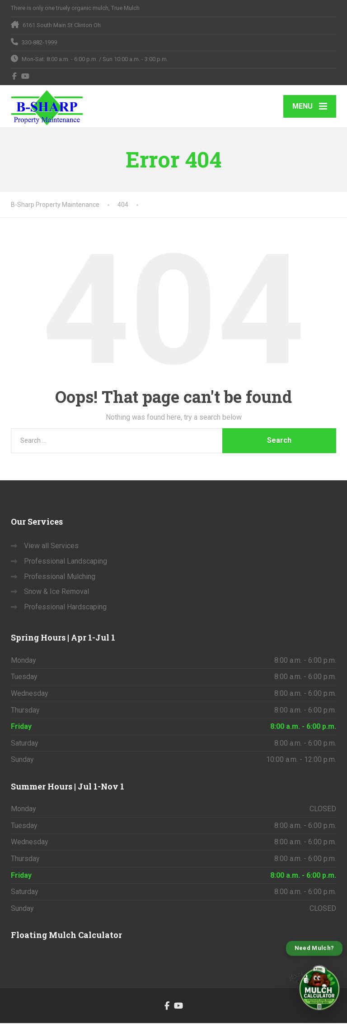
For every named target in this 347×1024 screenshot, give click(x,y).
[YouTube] (25, 76)
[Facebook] (15, 76)
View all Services (51, 546)
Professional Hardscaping (65, 607)
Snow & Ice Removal (56, 592)
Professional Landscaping (65, 561)
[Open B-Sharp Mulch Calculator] (314, 978)
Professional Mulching (59, 577)
